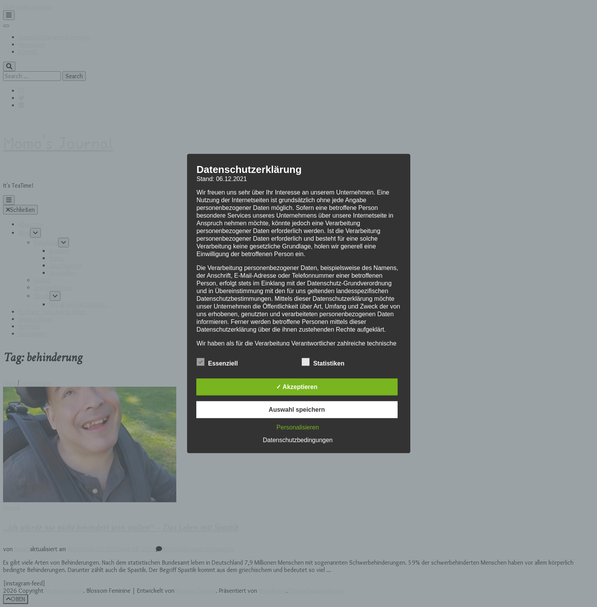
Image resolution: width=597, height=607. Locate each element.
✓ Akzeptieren (297, 386)
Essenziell (217, 362)
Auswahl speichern (297, 409)
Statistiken (323, 362)
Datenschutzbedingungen (298, 439)
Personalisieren (297, 427)
